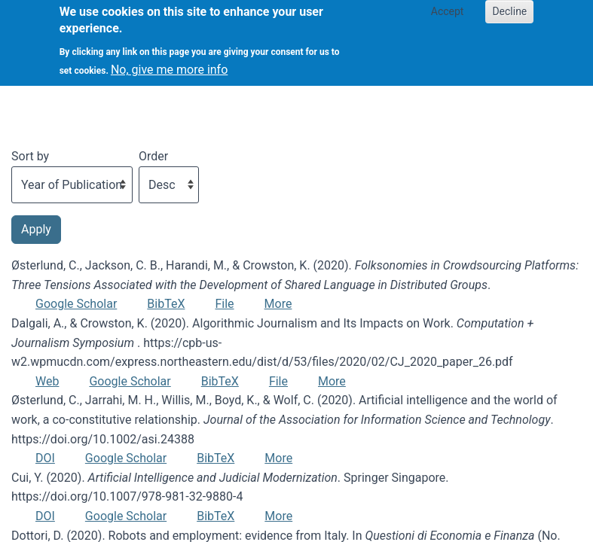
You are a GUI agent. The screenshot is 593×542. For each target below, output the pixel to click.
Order (153, 156)
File (224, 304)
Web (47, 381)
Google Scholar (76, 304)
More (278, 304)
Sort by (30, 156)
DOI (45, 458)
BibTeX (166, 304)
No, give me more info (169, 64)
